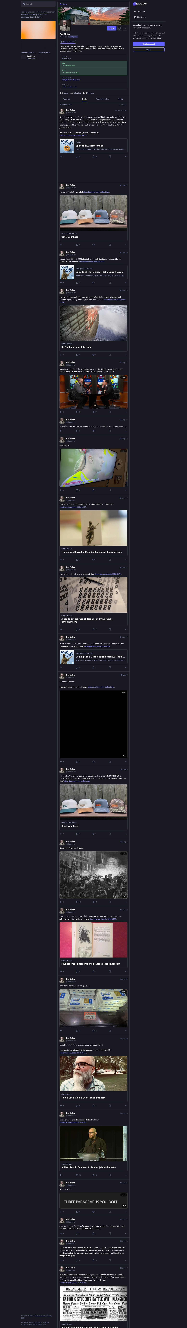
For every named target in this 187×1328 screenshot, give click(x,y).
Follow (111, 28)
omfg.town (73, 37)
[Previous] (119, 104)
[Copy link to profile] (119, 28)
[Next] (126, 104)
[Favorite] (95, 156)
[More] (126, 156)
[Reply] (61, 156)
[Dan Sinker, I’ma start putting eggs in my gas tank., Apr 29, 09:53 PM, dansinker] (93, 983)
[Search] (38, 4)
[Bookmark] (109, 156)
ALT (124, 734)
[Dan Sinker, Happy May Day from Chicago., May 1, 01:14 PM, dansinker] (93, 851)
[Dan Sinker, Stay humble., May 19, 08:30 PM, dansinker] (93, 443)
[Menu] (125, 28)
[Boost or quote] (78, 156)
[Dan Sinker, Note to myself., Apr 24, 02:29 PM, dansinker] (93, 1176)
